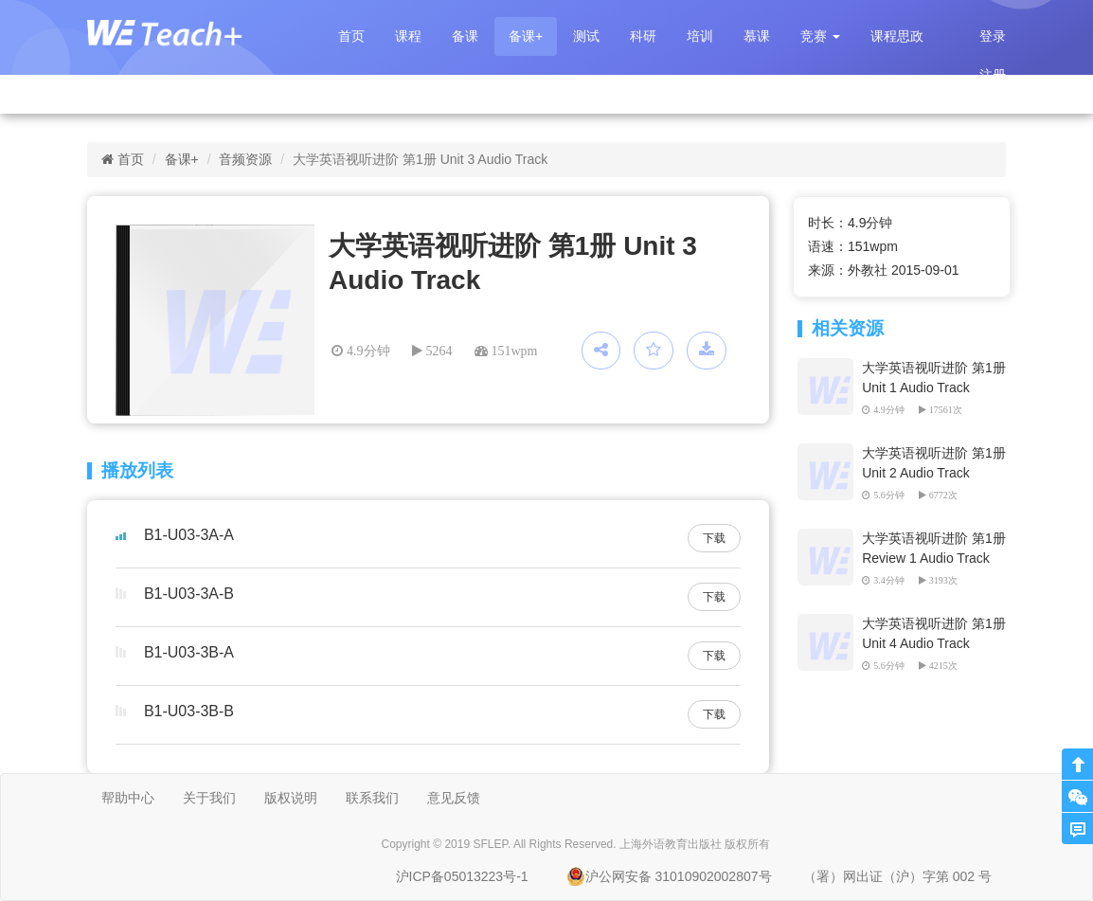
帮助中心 (127, 797)
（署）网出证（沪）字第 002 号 (897, 876)
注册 (992, 74)
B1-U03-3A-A (189, 535)
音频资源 (245, 159)
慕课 (757, 36)
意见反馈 (453, 797)
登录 (992, 36)
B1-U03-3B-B (189, 711)
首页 (351, 36)
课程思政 (896, 36)
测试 (586, 36)
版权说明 (290, 797)
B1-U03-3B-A (189, 652)
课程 (408, 36)
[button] (820, 36)
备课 (465, 36)
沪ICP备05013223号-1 (462, 876)
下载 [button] (714, 538)
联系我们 (372, 797)
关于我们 (209, 797)
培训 (700, 36)
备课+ (526, 36)
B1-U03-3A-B (189, 594)
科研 (643, 36)
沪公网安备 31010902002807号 (669, 876)
